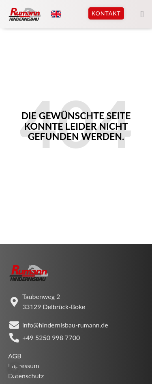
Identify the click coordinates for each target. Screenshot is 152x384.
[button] (142, 14)
